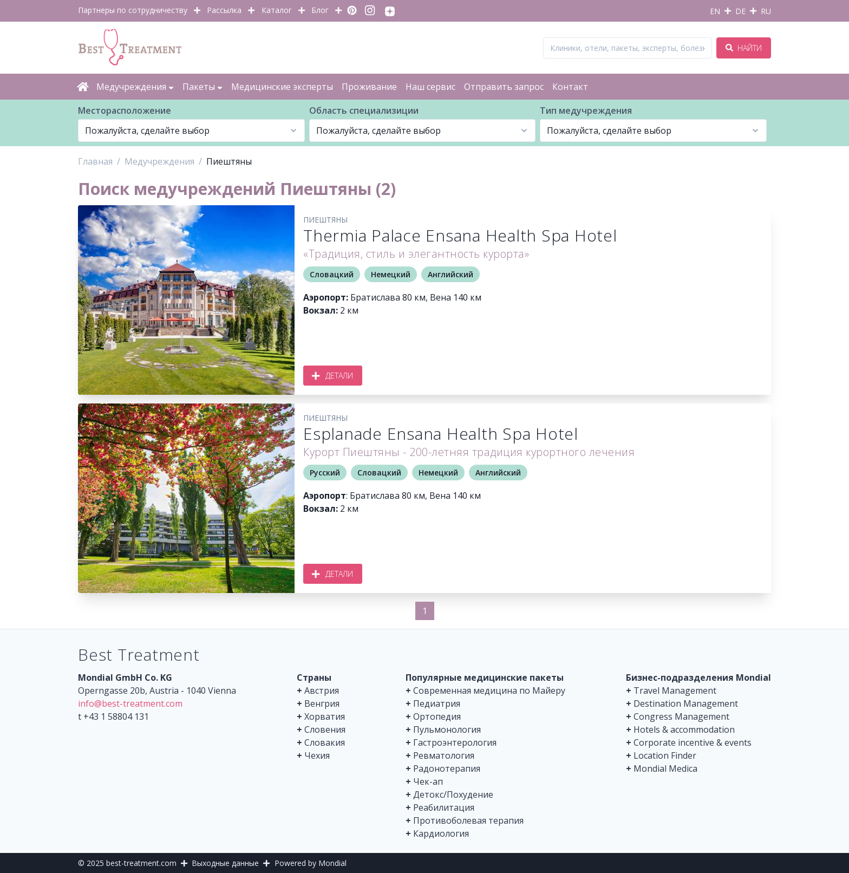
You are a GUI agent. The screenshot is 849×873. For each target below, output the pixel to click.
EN (715, 11)
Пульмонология (447, 729)
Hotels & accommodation (684, 729)
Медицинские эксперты (282, 87)
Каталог (277, 10)
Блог (320, 10)
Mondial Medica (665, 768)
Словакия (324, 742)
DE (740, 11)
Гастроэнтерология (455, 742)
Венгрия (321, 703)
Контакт (570, 87)
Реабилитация (443, 807)
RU (766, 11)
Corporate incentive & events (693, 742)
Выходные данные (225, 863)
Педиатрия (436, 703)
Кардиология (441, 833)
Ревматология (443, 755)
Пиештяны (325, 219)
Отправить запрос (504, 87)
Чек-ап (428, 781)
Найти (744, 48)
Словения (324, 729)
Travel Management (675, 690)
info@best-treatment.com (130, 703)
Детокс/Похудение (453, 794)
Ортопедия (437, 716)
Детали (332, 375)
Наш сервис (430, 87)
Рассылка (224, 10)
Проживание (369, 87)
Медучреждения (135, 87)
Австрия (321, 690)
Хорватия (324, 716)
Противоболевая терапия (468, 820)
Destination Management (686, 703)
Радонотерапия (446, 768)
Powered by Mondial (311, 863)
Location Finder (665, 755)
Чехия (317, 755)
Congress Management (681, 716)
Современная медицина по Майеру (489, 690)
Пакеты (202, 87)
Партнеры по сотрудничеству (132, 10)
